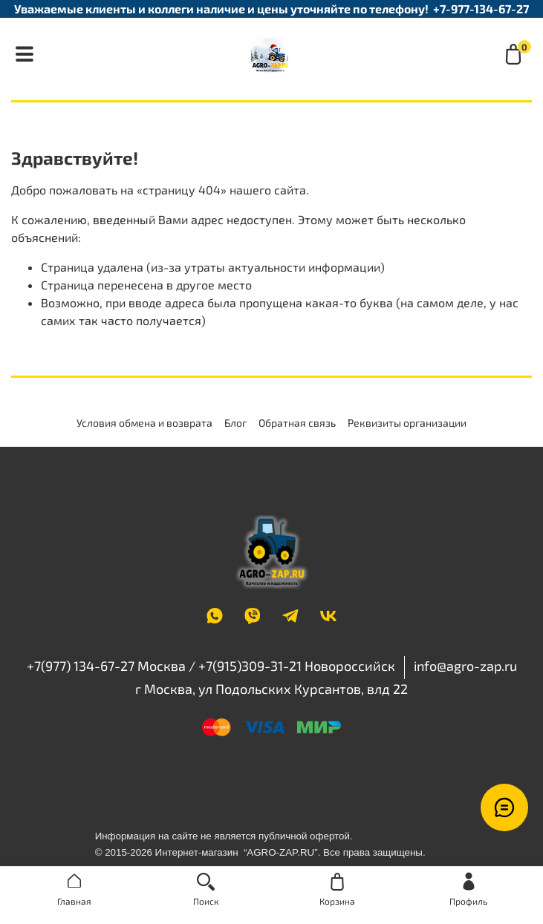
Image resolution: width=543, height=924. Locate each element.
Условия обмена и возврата (144, 422)
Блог (235, 422)
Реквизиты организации (407, 422)
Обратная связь (297, 422)
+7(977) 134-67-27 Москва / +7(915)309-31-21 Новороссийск (211, 666)
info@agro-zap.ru (465, 666)
